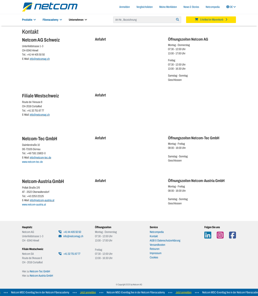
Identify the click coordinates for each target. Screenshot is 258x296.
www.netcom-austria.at (34, 204)
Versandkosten (157, 244)
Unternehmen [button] (78, 19)
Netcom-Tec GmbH (40, 271)
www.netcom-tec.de (32, 161)
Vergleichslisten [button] (144, 7)
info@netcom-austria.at (42, 200)
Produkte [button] (29, 19)
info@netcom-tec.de (40, 157)
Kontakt (154, 236)
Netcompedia (213, 7)
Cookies (154, 257)
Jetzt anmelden (89, 292)
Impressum (155, 253)
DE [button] (231, 7)
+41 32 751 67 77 (69, 253)
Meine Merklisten (168, 7)
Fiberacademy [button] (52, 19)
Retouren (154, 248)
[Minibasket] (211, 19)
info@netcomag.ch (40, 58)
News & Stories (191, 7)
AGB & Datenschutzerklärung (165, 240)
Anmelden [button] (124, 7)
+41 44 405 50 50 (70, 232)
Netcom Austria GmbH (41, 275)
